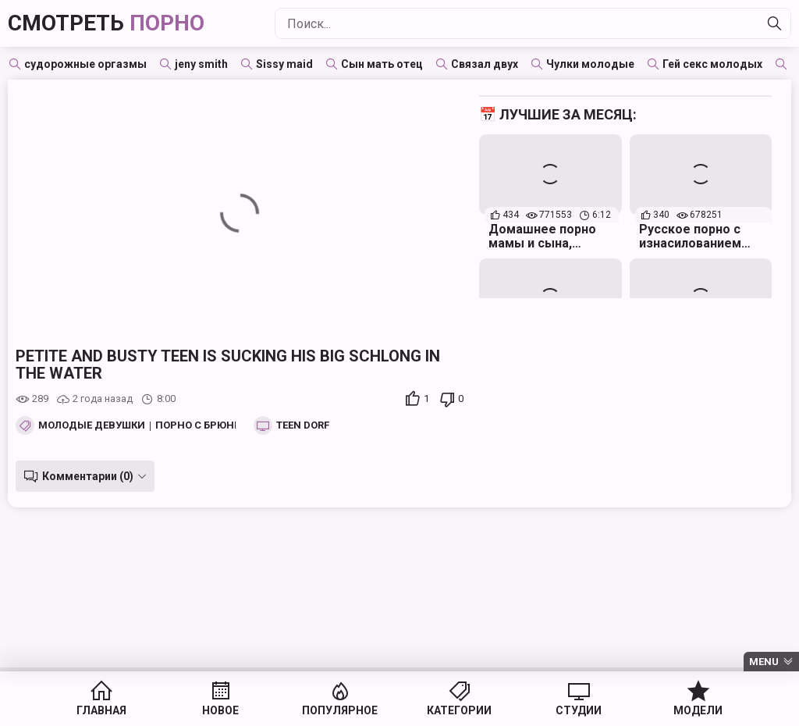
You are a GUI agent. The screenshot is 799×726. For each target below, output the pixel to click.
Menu (764, 661)
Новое (220, 710)
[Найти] (774, 23)
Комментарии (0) (87, 476)
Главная (101, 710)
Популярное (340, 710)
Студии (579, 710)
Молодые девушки (91, 425)
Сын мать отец (382, 64)
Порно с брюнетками (215, 425)
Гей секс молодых (712, 64)
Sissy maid (284, 64)
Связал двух (484, 64)
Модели (698, 710)
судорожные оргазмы (85, 64)
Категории (459, 710)
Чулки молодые (590, 64)
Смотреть (106, 23)
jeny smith (201, 64)
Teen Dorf (302, 425)
